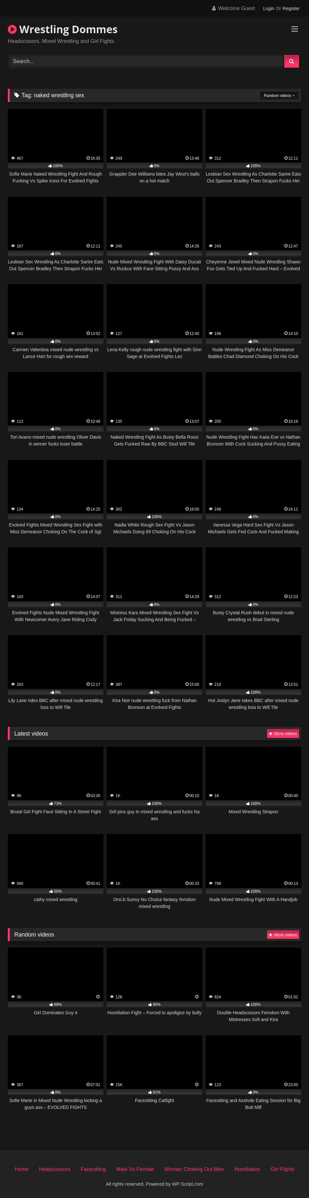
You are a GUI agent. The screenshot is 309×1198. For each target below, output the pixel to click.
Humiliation (247, 1169)
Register (291, 8)
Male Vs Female (135, 1169)
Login (268, 8)
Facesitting (93, 1169)
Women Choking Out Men (194, 1169)
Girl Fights (282, 1169)
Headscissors (54, 1169)
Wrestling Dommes (63, 29)
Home (22, 1169)
